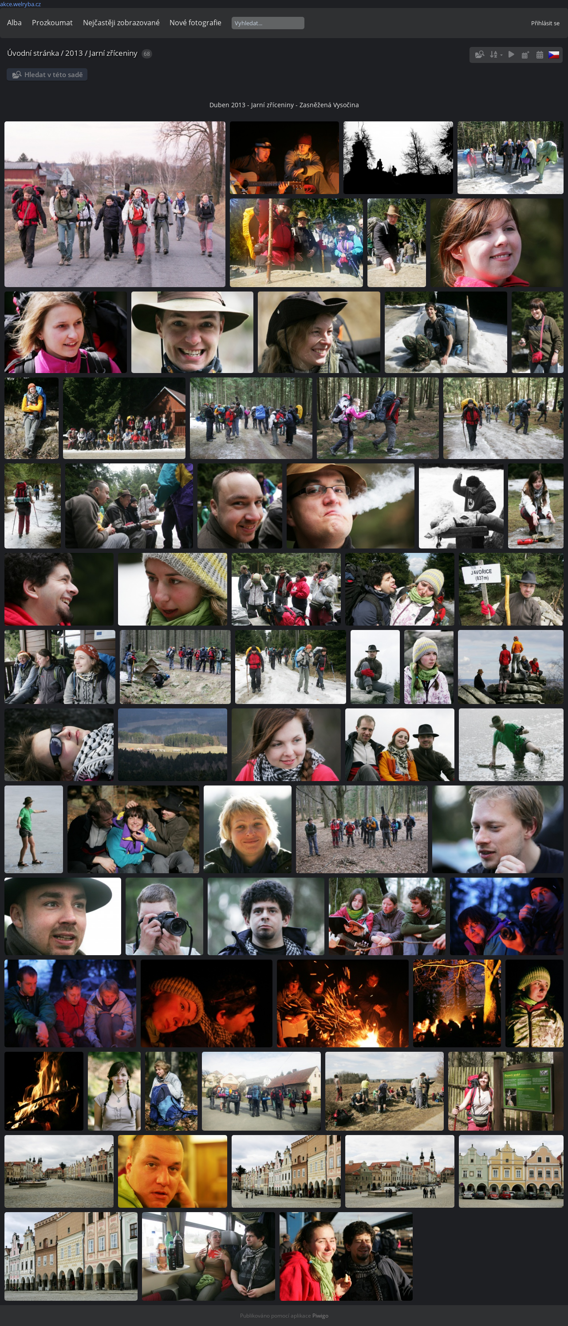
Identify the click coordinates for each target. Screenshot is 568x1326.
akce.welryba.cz (20, 4)
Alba (14, 22)
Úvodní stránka (33, 53)
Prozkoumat (52, 22)
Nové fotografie (195, 22)
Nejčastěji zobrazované (121, 22)
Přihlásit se (545, 23)
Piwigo (320, 1315)
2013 (74, 53)
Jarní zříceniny (113, 53)
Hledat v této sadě (53, 74)
